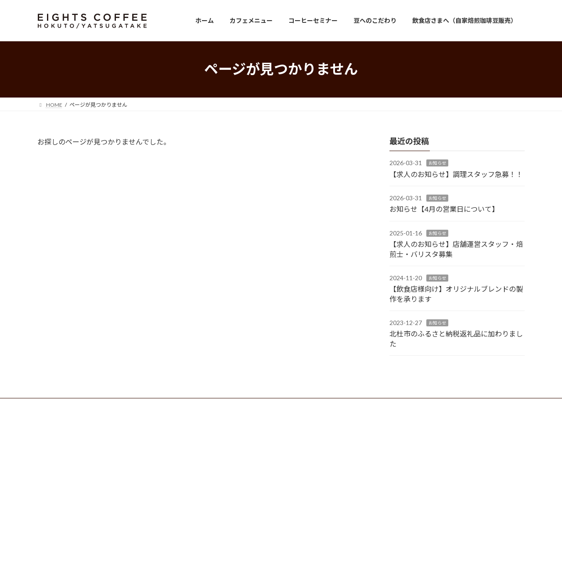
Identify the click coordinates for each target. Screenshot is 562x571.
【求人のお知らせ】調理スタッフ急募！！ (456, 174)
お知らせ (437, 163)
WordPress (233, 555)
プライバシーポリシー (120, 406)
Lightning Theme (279, 555)
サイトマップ (180, 406)
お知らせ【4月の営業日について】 (444, 209)
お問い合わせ (61, 406)
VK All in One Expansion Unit (337, 555)
